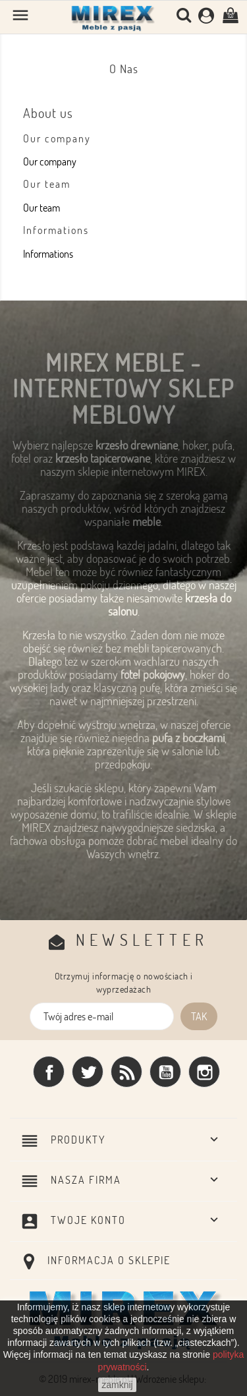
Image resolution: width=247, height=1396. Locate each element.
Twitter (87, 1072)
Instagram (204, 1072)
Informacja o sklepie (109, 1260)
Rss (126, 1072)
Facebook (49, 1072)
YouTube (165, 1072)
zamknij (116, 1385)
